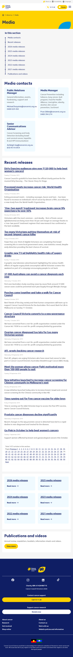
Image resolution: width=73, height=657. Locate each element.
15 (52, 449)
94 (49, 459)
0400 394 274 (46, 114)
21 (9, 451)
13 (46, 449)
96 (55, 459)
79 (64, 457)
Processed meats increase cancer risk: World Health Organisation (33, 188)
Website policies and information (51, 629)
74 (49, 457)
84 (18, 459)
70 (37, 457)
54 (49, 454)
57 (58, 454)
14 (49, 449)
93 (46, 459)
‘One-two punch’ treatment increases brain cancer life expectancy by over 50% (34, 209)
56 (55, 454)
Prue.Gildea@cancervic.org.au (52, 111)
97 (58, 459)
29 (34, 451)
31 (40, 451)
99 (64, 459)
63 (15, 457)
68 (31, 457)
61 (9, 457)
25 (22, 451)
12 (43, 449)
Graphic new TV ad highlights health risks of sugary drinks (33, 254)
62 (12, 457)
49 (34, 454)
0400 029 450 (13, 109)
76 (55, 457)
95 (52, 459)
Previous (13, 449)
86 (25, 459)
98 (61, 459)
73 (46, 457)
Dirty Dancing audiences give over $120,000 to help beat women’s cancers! (35, 170)
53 (46, 454)
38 (61, 451)
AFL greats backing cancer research (24, 350)
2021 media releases (50, 513)
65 (22, 457)
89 (34, 459)
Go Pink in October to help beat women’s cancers (31, 430)
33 (46, 451)
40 (6, 454)
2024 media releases (17, 496)
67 (28, 457)
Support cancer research (36, 607)
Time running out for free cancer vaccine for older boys (34, 398)
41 (9, 454)
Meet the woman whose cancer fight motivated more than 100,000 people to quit (34, 368)
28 (31, 451)
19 (64, 449)
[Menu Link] (69, 8)
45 (22, 454)
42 (12, 454)
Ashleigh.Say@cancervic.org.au (20, 145)
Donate (63, 7)
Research (5, 623)
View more (11, 546)
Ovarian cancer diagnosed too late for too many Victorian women (31, 333)
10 (37, 449)
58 (61, 454)
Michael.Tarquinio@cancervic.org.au (22, 106)
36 (55, 451)
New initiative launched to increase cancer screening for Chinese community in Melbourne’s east (35, 381)
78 (61, 457)
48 (31, 454)
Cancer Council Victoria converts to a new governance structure (34, 315)
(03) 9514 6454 (13, 147)
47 (28, 454)
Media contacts (14, 37)
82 (12, 459)
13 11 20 (52, 7)
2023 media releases (50, 496)
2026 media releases (17, 480)
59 (64, 454)
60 (6, 457)
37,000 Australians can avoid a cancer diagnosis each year (34, 275)
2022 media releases (17, 513)
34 (49, 451)
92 (43, 459)
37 (58, 451)
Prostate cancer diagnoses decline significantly (30, 414)
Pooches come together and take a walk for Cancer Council (32, 294)
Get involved (7, 626)
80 (6, 459)
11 (40, 449)
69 (34, 457)
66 (25, 457)
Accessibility (56, 2)
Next (7, 462)
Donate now (36, 612)
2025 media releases (50, 480)
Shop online (6, 629)
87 (28, 459)
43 (15, 454)
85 (22, 459)
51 (40, 454)
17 (58, 449)
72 (43, 457)
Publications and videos (18, 74)
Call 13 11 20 (36, 600)
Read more (11, 486)
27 (28, 451)
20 (6, 451)
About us (47, 2)
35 (52, 451)
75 (52, 457)
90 (37, 459)
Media (17, 15)
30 (37, 451)
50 (37, 454)
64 (18, 457)
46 (25, 454)
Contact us (43, 623)
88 (31, 459)
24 (18, 451)
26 (25, 451)
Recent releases (14, 42)
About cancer (7, 619)
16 (55, 449)
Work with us (44, 626)
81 (9, 459)
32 (43, 451)
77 (58, 457)
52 (43, 454)
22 (12, 451)
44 (18, 454)
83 (15, 459)
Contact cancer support (36, 595)
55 (52, 454)
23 (15, 451)
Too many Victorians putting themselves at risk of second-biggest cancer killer (32, 233)
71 (40, 457)
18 (61, 449)
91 (40, 459)
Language (67, 2)
